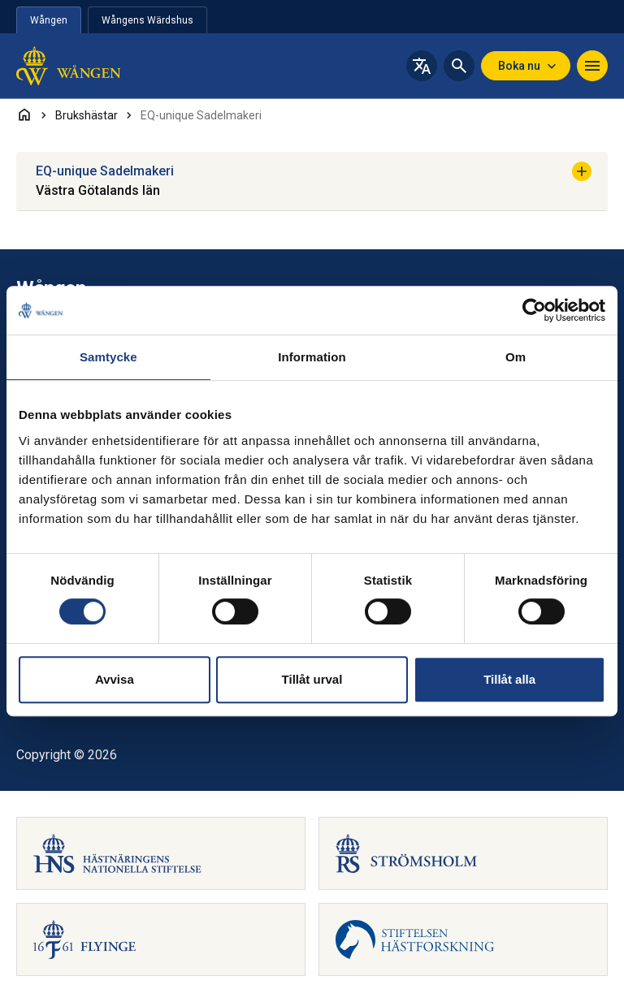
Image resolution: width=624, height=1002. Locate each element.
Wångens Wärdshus (147, 20)
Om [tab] (515, 357)
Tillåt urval (312, 679)
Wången (48, 20)
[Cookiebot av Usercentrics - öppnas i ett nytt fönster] (534, 310)
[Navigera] (592, 65)
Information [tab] (312, 357)
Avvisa (114, 679)
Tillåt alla (509, 679)
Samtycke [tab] (108, 357)
